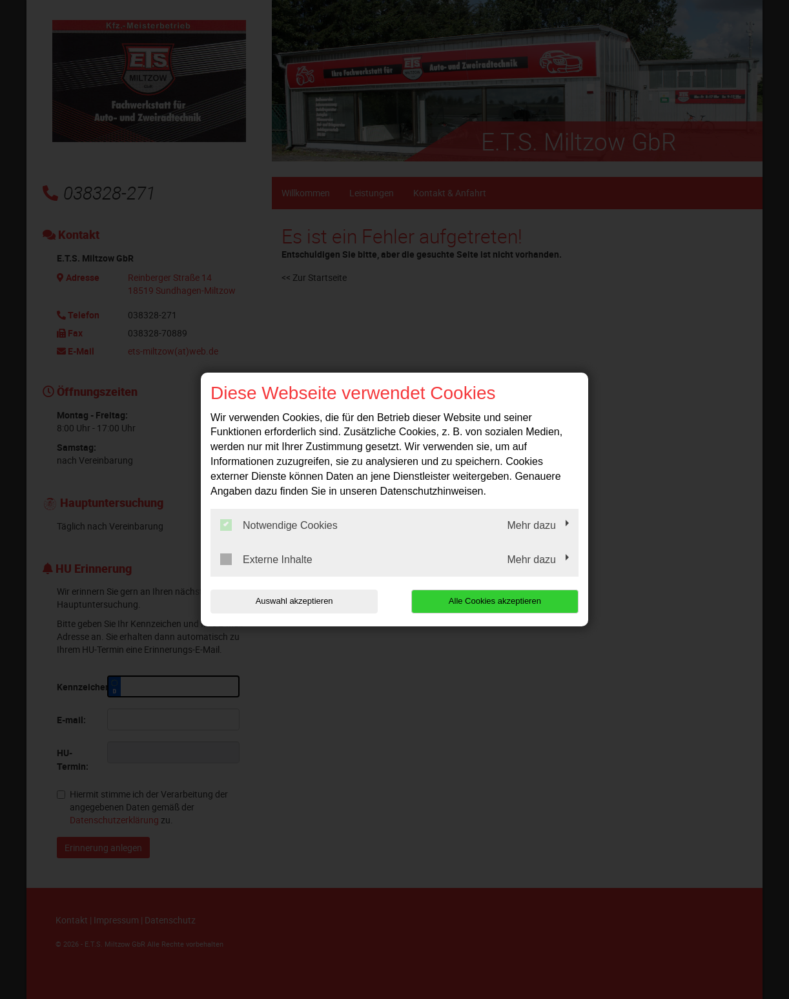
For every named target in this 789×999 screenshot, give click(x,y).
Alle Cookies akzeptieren (495, 601)
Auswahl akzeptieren (293, 601)
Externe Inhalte (266, 559)
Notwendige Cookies (279, 525)
